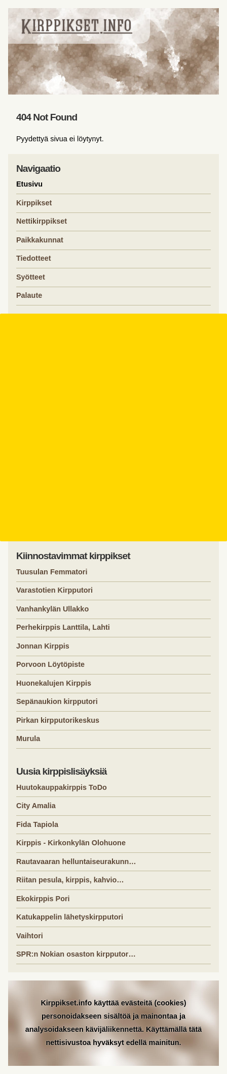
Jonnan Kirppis (42, 646)
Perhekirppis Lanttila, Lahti (63, 627)
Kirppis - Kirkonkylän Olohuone (71, 843)
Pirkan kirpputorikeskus (57, 720)
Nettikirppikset (41, 221)
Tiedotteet (33, 258)
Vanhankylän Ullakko (52, 609)
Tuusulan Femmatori (51, 572)
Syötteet (30, 277)
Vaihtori (29, 936)
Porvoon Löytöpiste (50, 664)
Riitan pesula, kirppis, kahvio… (70, 880)
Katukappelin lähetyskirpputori (69, 917)
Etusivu (29, 184)
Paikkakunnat (39, 240)
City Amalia (36, 806)
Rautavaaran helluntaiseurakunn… (76, 861)
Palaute (29, 295)
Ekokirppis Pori (43, 899)
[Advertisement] (113, 427)
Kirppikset (34, 203)
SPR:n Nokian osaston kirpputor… (76, 954)
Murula (28, 738)
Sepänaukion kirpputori (57, 701)
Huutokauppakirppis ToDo (61, 787)
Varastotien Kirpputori (54, 590)
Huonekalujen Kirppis (53, 683)
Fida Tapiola (37, 824)
